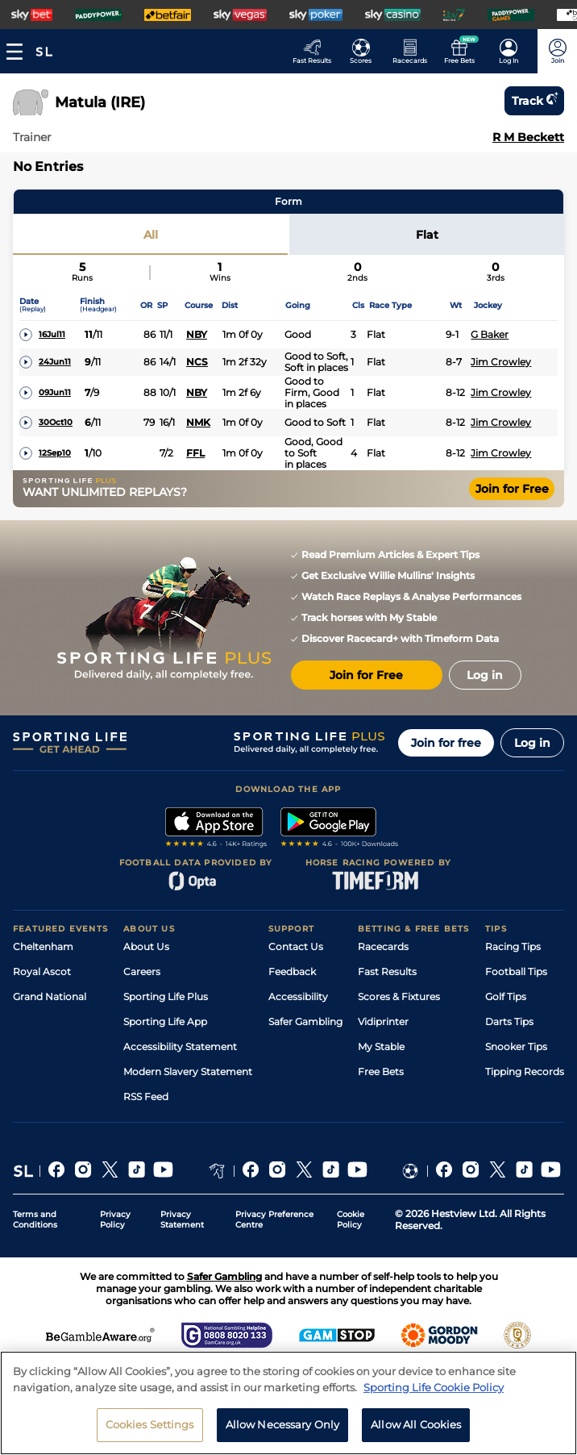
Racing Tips (513, 946)
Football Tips (516, 971)
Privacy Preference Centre (274, 1219)
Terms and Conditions (35, 1219)
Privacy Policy (115, 1219)
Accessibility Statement (180, 1046)
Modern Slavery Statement (187, 1071)
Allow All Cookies (416, 1424)
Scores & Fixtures (399, 996)
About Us (146, 946)
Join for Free (512, 489)
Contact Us (295, 946)
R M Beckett (528, 137)
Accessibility (298, 996)
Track (534, 101)
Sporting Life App (165, 1021)
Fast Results (387, 971)
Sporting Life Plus (165, 996)
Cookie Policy (350, 1219)
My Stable (381, 1046)
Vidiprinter (383, 1021)
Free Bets (381, 1071)
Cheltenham (43, 946)
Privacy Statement (182, 1219)
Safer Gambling (305, 1021)
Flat (427, 234)
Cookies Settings (150, 1424)
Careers (141, 971)
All (150, 234)
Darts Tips (509, 1021)
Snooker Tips (516, 1046)
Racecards (383, 946)
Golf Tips (505, 996)
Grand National (49, 996)
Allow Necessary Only (283, 1424)
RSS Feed (145, 1096)
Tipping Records (524, 1071)
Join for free (446, 743)
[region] (288, 1403)
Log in (532, 743)
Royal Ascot (42, 971)
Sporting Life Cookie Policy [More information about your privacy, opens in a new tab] (433, 1387)
